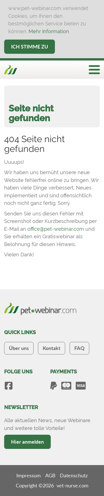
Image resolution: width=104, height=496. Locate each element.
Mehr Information (49, 31)
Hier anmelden (27, 442)
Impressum (28, 475)
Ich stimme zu (29, 46)
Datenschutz (74, 475)
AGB (50, 475)
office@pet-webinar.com (55, 229)
